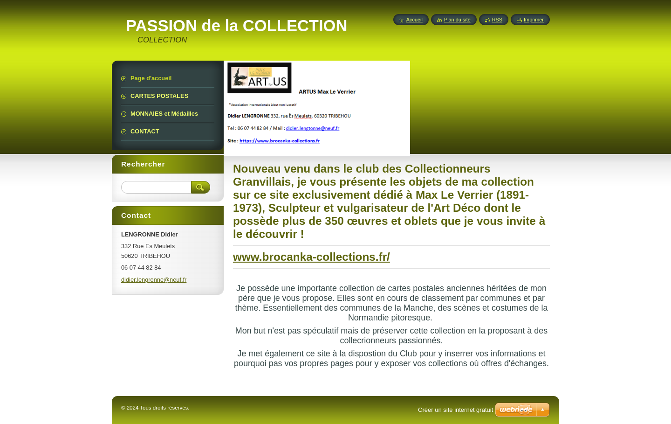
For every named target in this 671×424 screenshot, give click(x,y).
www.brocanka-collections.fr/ (311, 256)
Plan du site (457, 19)
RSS (497, 19)
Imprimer (534, 19)
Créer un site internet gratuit (455, 409)
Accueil (414, 19)
